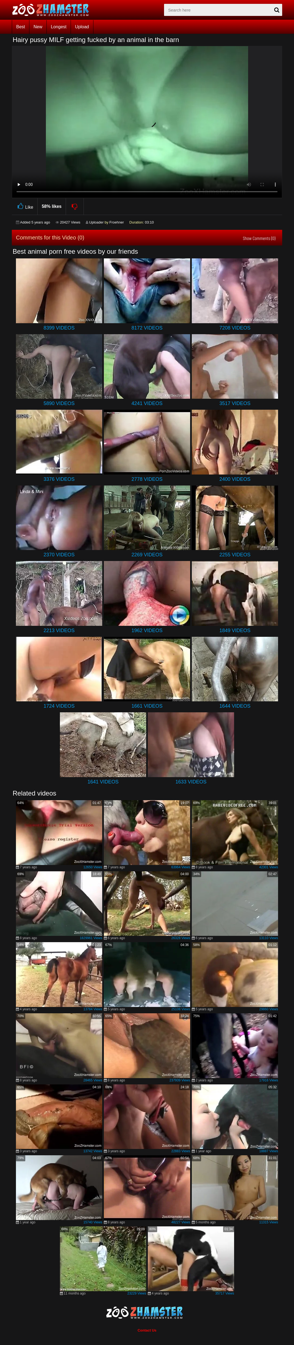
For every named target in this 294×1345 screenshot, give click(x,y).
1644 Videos (234, 706)
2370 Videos (58, 554)
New (38, 26)
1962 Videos (146, 630)
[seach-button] (276, 10)
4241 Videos (146, 403)
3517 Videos (234, 403)
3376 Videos (58, 479)
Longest (58, 26)
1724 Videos (58, 706)
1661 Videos (146, 706)
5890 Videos (58, 403)
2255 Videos (234, 554)
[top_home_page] (53, 10)
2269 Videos (146, 554)
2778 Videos (146, 479)
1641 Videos (102, 782)
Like (24, 206)
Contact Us (147, 1330)
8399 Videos (58, 328)
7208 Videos (234, 328)
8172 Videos (146, 328)
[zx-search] (223, 10)
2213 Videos (58, 630)
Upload (82, 26)
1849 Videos (234, 630)
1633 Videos (190, 782)
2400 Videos (234, 479)
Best (20, 26)
